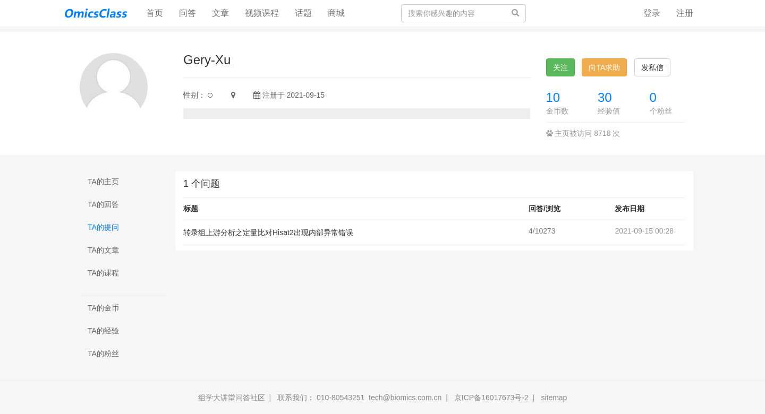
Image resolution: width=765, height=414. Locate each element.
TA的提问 (103, 227)
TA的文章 (103, 250)
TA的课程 (103, 273)
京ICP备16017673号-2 (491, 397)
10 (553, 97)
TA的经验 (103, 330)
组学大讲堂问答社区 (231, 397)
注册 (684, 13)
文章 (220, 13)
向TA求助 (604, 67)
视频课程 (262, 13)
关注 (560, 67)
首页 (158, 12)
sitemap (554, 397)
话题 (303, 13)
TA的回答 (103, 204)
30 (605, 97)
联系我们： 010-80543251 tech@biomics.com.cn (359, 397)
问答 (187, 13)
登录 (651, 13)
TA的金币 (103, 308)
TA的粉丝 (103, 353)
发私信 (652, 67)
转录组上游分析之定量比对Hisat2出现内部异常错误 (268, 232)
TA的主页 (103, 181)
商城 (336, 13)
